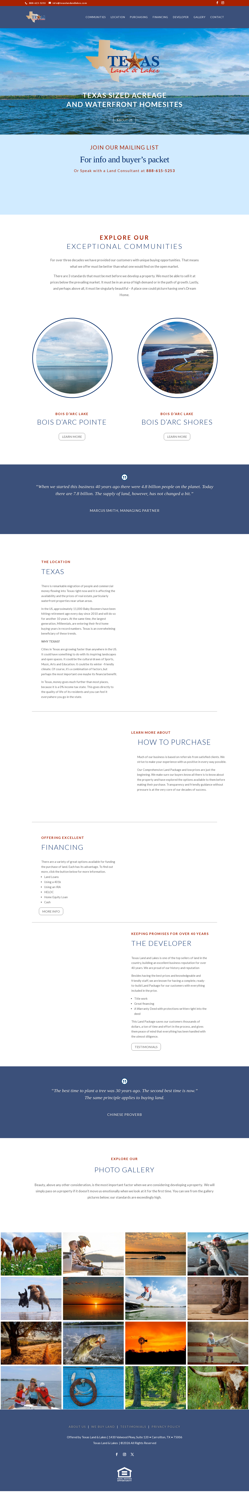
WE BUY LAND (103, 1426)
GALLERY (199, 17)
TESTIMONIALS (133, 1426)
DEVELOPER (181, 17)
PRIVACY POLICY (166, 1426)
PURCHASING (139, 17)
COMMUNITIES (96, 17)
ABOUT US (124, 120)
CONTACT (217, 17)
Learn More (72, 436)
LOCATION (118, 17)
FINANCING (160, 17)
